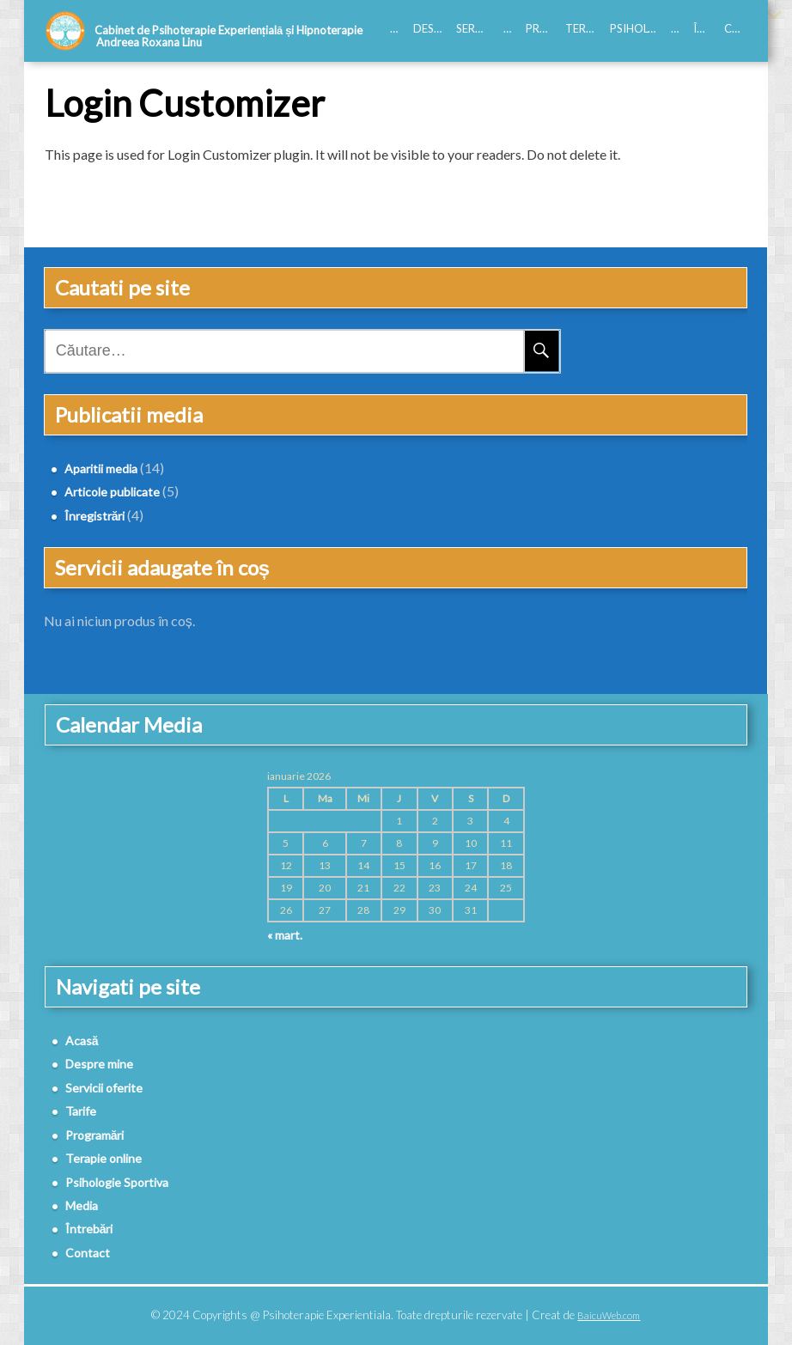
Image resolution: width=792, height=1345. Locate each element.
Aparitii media (100, 468)
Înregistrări (94, 515)
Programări (542, 28)
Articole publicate (112, 491)
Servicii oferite (476, 28)
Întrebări (705, 28)
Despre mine (431, 28)
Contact (736, 28)
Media (678, 28)
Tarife (511, 28)
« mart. (284, 935)
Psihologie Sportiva (637, 28)
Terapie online (584, 28)
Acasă (397, 28)
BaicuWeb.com (608, 1315)
